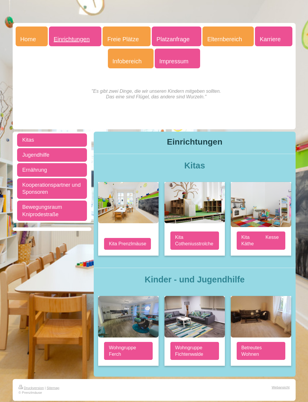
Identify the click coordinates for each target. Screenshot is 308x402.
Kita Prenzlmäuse (127, 243)
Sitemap (53, 388)
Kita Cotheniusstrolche (194, 240)
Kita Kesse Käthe (260, 240)
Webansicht (281, 387)
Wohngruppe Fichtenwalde (189, 351)
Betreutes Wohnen (251, 351)
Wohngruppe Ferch (122, 351)
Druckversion (31, 388)
